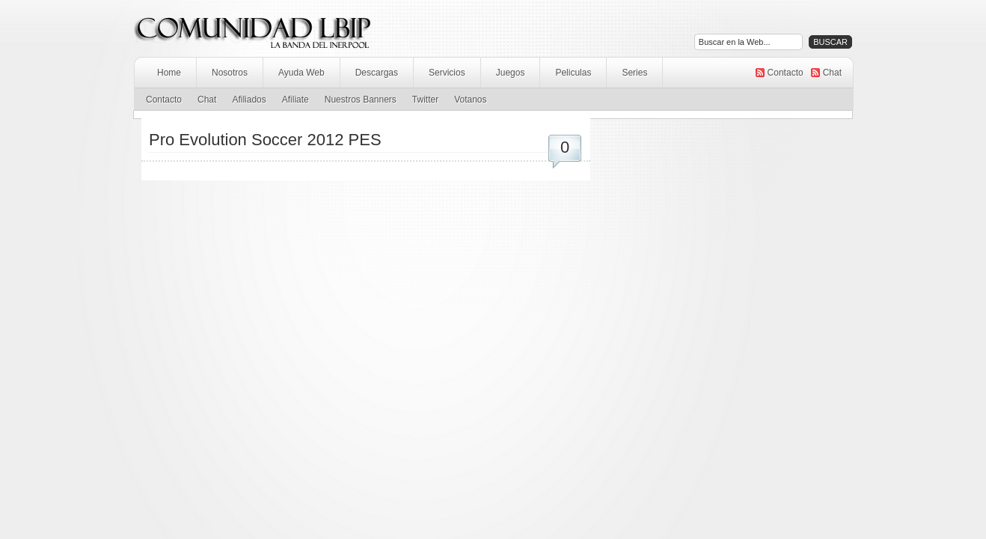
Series (634, 72)
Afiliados (249, 99)
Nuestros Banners (360, 99)
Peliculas (573, 72)
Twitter (425, 99)
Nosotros (230, 72)
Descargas (376, 72)
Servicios (447, 72)
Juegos (510, 72)
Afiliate (295, 99)
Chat (832, 72)
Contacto (785, 72)
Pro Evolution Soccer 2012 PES (265, 139)
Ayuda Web (301, 72)
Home (169, 72)
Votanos (470, 99)
